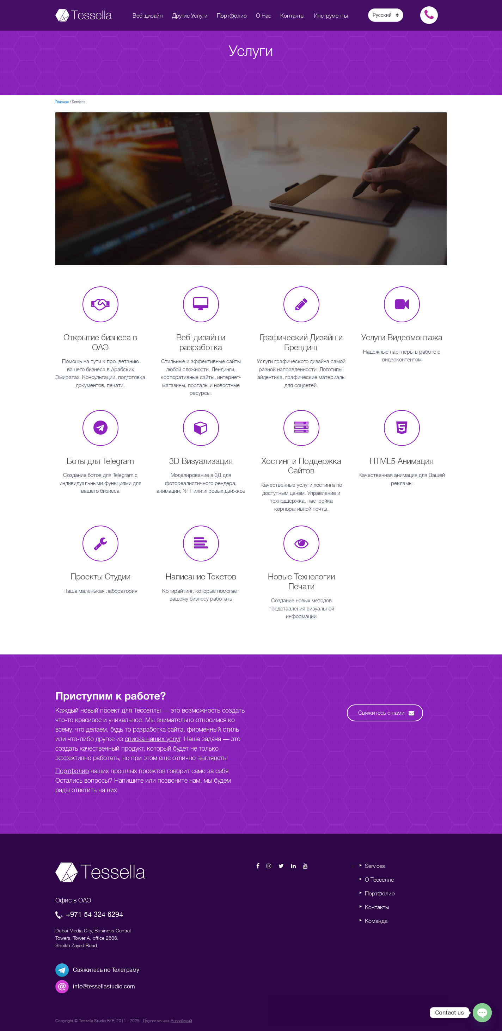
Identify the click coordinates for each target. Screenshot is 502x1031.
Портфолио (72, 771)
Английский (181, 1020)
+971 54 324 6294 (89, 915)
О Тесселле (379, 880)
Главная (62, 102)
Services (375, 866)
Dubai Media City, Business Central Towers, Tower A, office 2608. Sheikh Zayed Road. (93, 938)
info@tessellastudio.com (104, 986)
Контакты (377, 907)
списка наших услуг (152, 739)
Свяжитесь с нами (386, 713)
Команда (376, 921)
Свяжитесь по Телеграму (106, 970)
